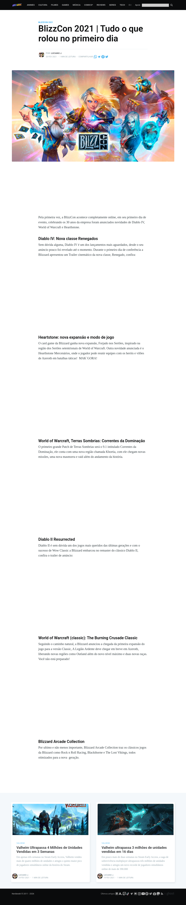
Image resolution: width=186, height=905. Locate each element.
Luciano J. (56, 53)
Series (112, 5)
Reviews (101, 5)
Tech (122, 5)
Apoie (137, 5)
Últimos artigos (108, 894)
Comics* (88, 5)
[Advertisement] (93, 191)
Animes (31, 5)
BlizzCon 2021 (45, 22)
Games (65, 5)
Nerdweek (16, 894)
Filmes (54, 5)
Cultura (42, 5)
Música (77, 5)
